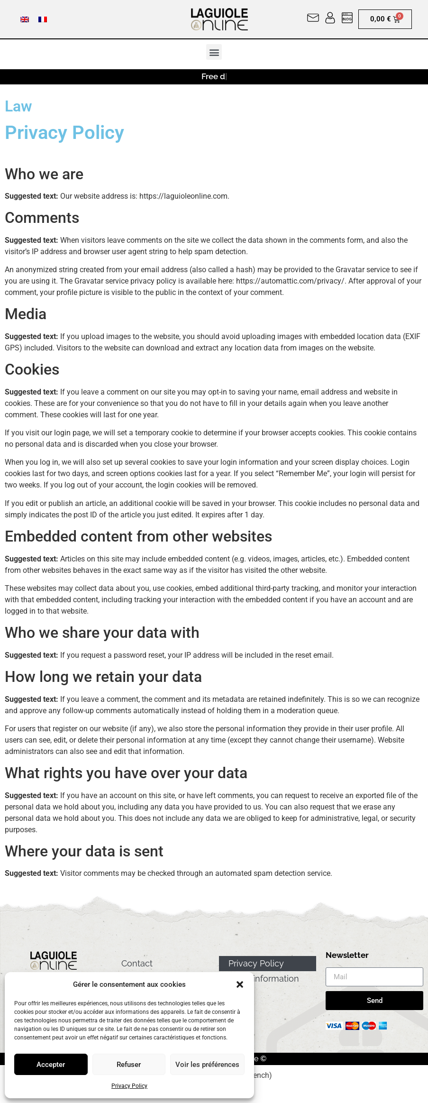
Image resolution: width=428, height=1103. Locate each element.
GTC (237, 994)
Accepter (50, 1064)
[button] (240, 984)
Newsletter (347, 955)
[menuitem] (25, 19)
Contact (137, 963)
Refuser (129, 1064)
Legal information (263, 979)
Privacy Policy (129, 1086)
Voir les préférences (207, 1064)
